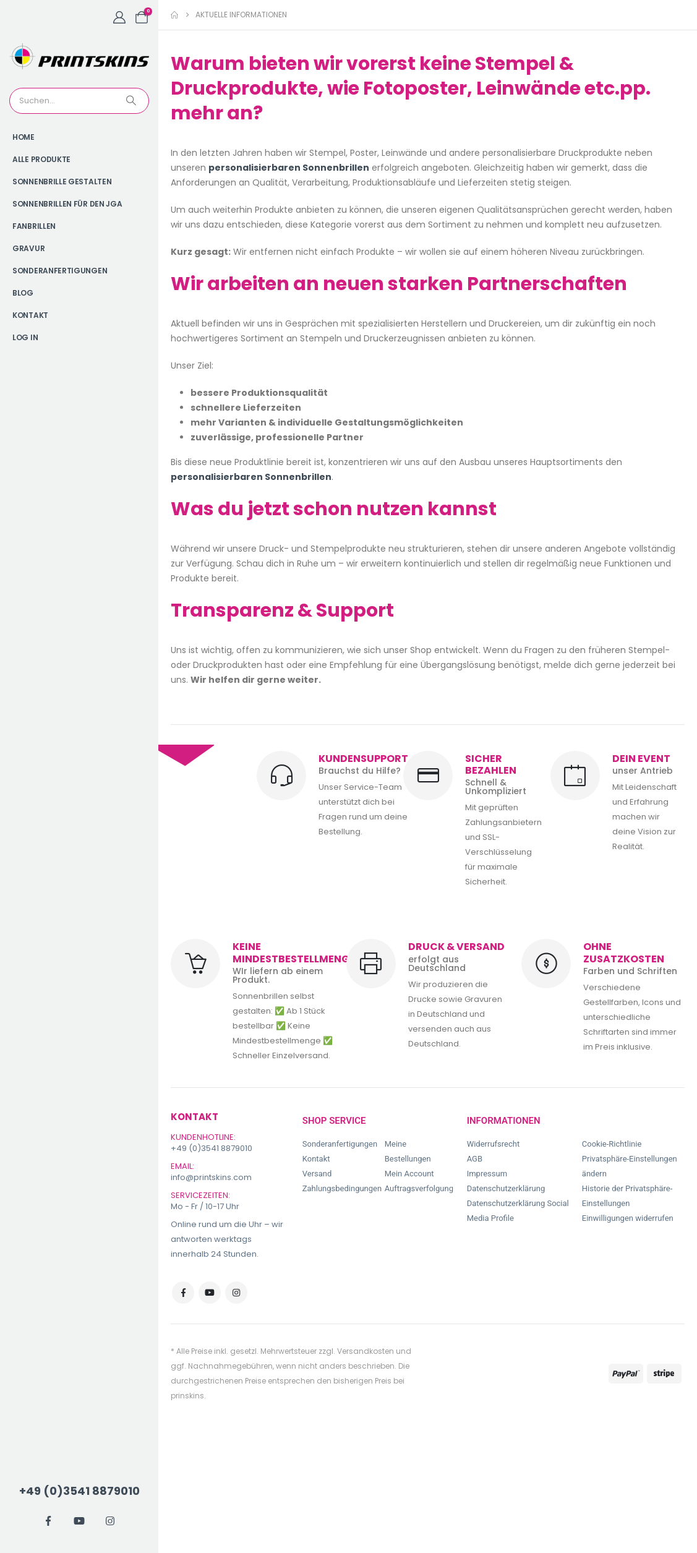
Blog (22, 293)
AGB (474, 1158)
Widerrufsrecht (493, 1144)
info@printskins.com (211, 1177)
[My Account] (119, 17)
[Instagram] (110, 1521)
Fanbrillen (34, 226)
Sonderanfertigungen (59, 270)
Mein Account (409, 1173)
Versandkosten (365, 1351)
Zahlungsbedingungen (342, 1188)
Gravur (28, 248)
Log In (25, 337)
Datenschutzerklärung (506, 1188)
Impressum (487, 1173)
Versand (317, 1173)
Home (23, 137)
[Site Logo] (79, 56)
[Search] (132, 100)
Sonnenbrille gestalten (61, 181)
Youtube (210, 1292)
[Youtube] (79, 1521)
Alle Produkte (41, 159)
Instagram (236, 1292)
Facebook (183, 1292)
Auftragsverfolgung (419, 1188)
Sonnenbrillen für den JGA (67, 204)
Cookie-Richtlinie (611, 1144)
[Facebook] (48, 1521)
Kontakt (30, 315)
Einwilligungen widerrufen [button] (627, 1218)
